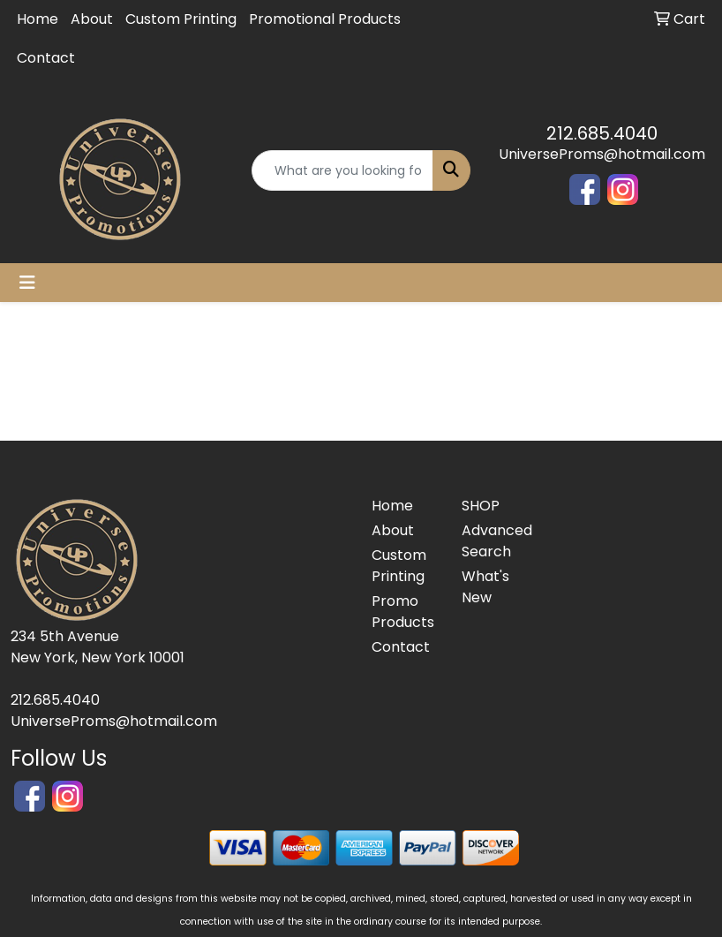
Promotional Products (325, 19)
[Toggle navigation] (27, 282)
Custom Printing (181, 19)
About (92, 19)
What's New (485, 587)
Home (37, 19)
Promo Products (403, 611)
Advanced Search (496, 541)
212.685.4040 (602, 133)
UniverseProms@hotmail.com (602, 154)
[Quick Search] (343, 170)
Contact (46, 58)
